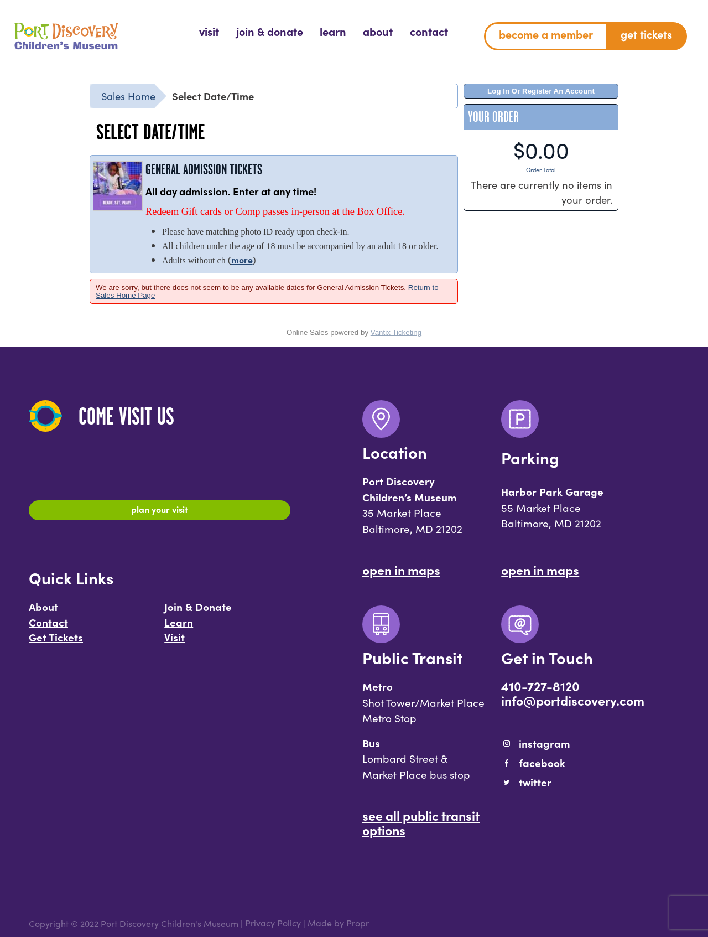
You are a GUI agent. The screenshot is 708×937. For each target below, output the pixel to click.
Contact (48, 625)
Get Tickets (56, 641)
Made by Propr (338, 923)
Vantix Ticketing (396, 332)
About (43, 610)
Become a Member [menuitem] (546, 34)
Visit (174, 641)
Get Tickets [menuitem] (646, 34)
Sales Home (128, 96)
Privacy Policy (273, 923)
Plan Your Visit (159, 511)
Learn (178, 625)
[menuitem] (209, 32)
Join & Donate (198, 610)
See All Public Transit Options (421, 822)
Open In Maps (401, 569)
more (242, 259)
